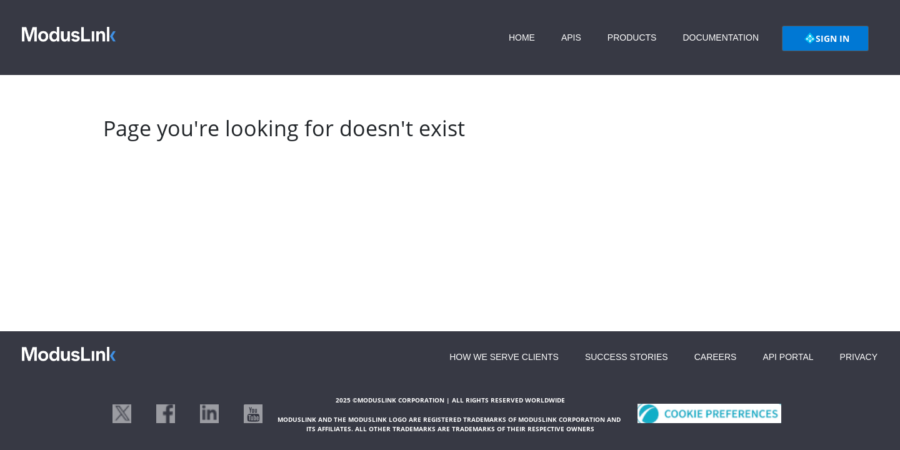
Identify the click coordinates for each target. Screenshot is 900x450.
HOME (522, 37)
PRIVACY (859, 357)
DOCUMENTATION (720, 37)
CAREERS (715, 357)
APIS (571, 37)
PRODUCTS (632, 37)
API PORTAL (787, 357)
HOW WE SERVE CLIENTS (504, 357)
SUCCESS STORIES (626, 357)
